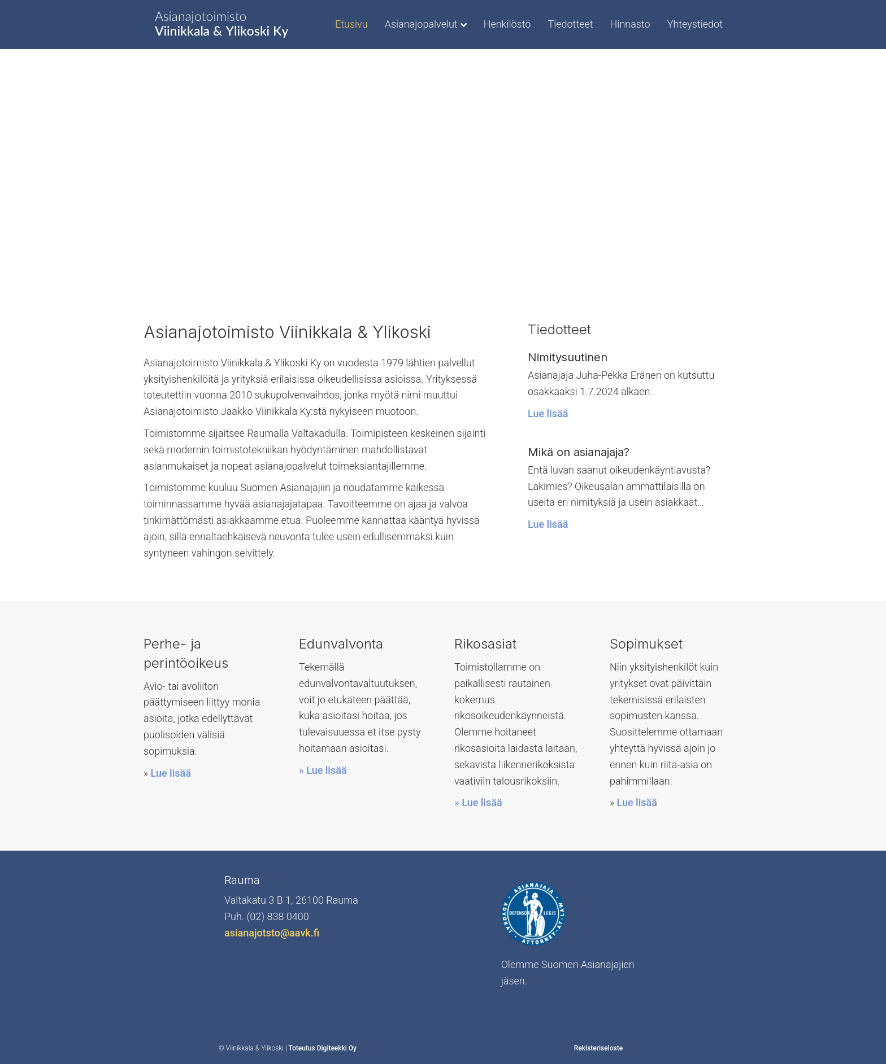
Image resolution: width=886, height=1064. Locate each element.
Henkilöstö (507, 24)
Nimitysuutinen (567, 357)
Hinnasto (630, 24)
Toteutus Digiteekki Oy (322, 1048)
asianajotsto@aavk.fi (271, 933)
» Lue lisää (323, 770)
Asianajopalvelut (421, 24)
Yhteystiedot (695, 24)
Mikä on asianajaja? (578, 452)
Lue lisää (548, 413)
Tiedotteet (570, 24)
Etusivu (351, 24)
